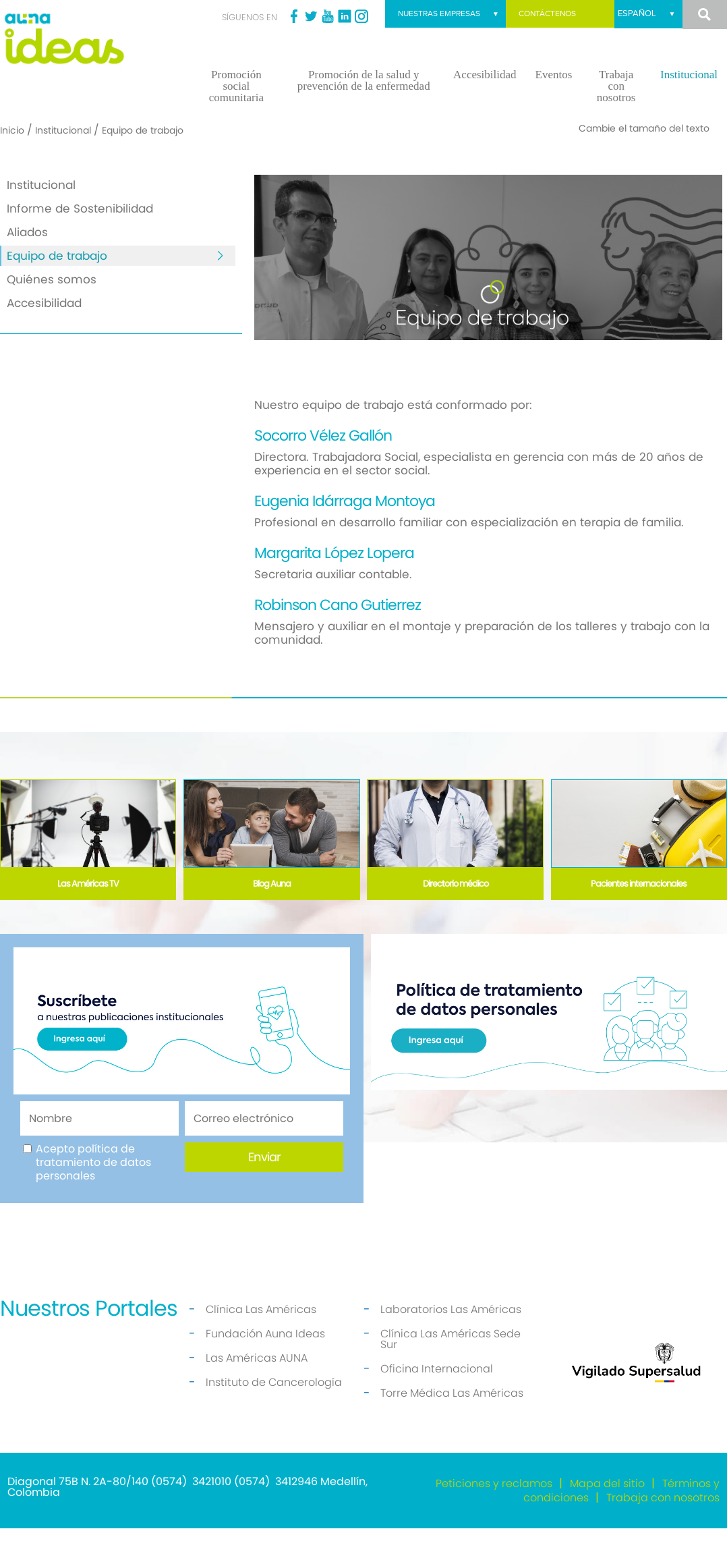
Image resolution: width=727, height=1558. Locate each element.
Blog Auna (272, 913)
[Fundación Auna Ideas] (91, 39)
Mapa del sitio (607, 1513)
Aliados (27, 262)
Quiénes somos (51, 309)
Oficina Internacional (436, 1398)
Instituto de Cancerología (274, 1412)
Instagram (361, 16)
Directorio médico (455, 913)
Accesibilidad (484, 104)
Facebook (294, 16)
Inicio (12, 160)
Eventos (554, 104)
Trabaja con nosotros (616, 116)
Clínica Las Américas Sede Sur (450, 1369)
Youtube (328, 16)
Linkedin (344, 16)
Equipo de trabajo (57, 285)
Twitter (311, 16)
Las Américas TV (88, 913)
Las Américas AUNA (257, 1387)
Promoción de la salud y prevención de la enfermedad (363, 110)
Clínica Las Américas (261, 1339)
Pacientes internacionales (639, 913)
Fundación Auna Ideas (265, 1363)
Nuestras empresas (610, 43)
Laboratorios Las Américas (450, 1339)
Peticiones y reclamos (494, 1513)
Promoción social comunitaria (236, 116)
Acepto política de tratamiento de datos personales (93, 1192)
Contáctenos (542, 14)
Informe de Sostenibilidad (80, 238)
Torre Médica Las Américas (451, 1422)
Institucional (689, 104)
